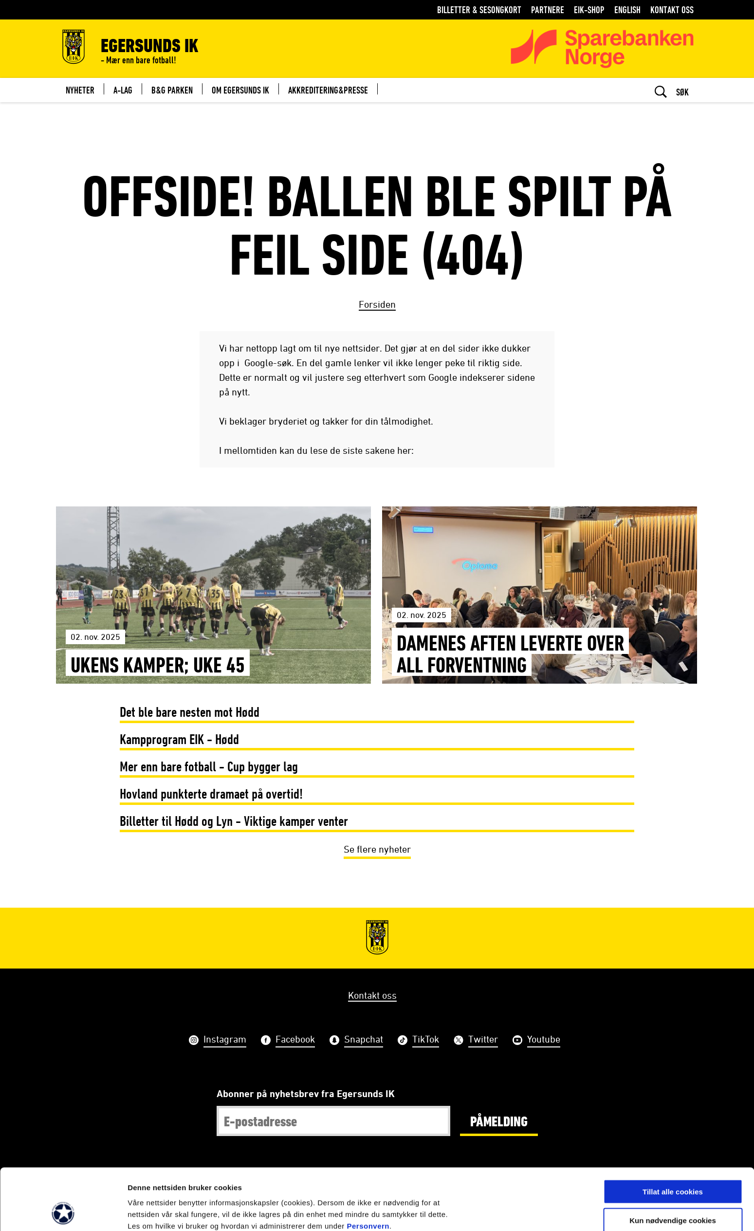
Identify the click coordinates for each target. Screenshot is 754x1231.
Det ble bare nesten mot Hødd (189, 712)
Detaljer (518, 1212)
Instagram (224, 1040)
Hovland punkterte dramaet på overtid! (211, 793)
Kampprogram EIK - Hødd (179, 739)
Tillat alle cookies (673, 1134)
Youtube (543, 1040)
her (189, 1180)
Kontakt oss (672, 9)
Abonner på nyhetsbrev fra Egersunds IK (306, 1093)
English (627, 9)
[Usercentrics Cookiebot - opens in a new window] (63, 1212)
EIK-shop (589, 9)
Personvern (368, 1168)
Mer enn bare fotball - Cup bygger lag (209, 766)
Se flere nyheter (377, 849)
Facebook (295, 1040)
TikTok (425, 1040)
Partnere (547, 9)
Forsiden (377, 304)
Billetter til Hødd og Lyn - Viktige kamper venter (234, 821)
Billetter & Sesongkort (479, 9)
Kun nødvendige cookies (672, 1162)
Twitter (483, 1040)
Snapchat (363, 1040)
